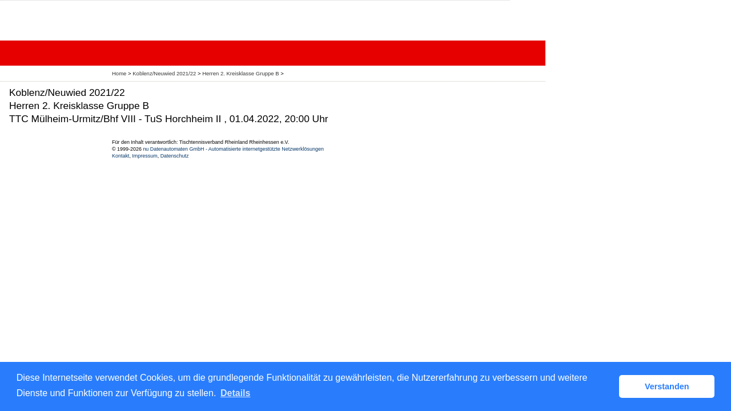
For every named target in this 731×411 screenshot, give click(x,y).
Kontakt (120, 156)
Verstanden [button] (667, 386)
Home (119, 73)
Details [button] (235, 393)
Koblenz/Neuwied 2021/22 (165, 73)
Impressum (144, 156)
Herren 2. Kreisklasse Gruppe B (241, 73)
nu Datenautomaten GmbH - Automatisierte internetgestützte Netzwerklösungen (233, 149)
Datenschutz (174, 156)
